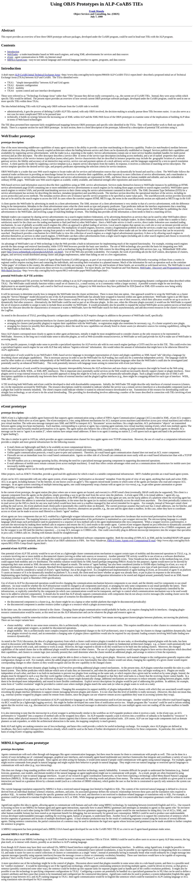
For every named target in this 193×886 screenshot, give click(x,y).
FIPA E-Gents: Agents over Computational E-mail (131, 540)
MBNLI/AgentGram (17, 59)
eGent (10, 57)
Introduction (13, 51)
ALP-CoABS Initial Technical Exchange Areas (37, 74)
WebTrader (12, 54)
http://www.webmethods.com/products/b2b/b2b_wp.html (34, 252)
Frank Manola (96, 11)
